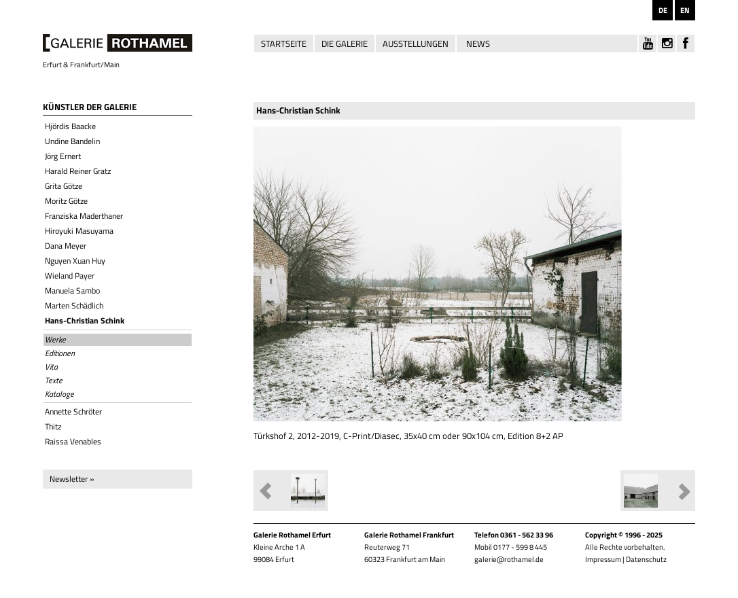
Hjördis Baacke (70, 126)
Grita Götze (63, 185)
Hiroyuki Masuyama (79, 230)
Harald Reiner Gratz (78, 170)
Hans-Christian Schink (84, 320)
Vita (51, 367)
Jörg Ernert (63, 156)
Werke (55, 340)
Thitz (53, 426)
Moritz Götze (66, 200)
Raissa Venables (73, 441)
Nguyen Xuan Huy (75, 260)
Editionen (60, 353)
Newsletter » (72, 478)
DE (662, 10)
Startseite (283, 43)
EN (685, 10)
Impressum (603, 559)
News (478, 43)
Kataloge (59, 394)
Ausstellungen (416, 43)
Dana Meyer (65, 245)
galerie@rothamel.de (509, 559)
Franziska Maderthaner (84, 215)
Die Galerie (344, 43)
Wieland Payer (69, 275)
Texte (54, 380)
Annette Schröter (73, 411)
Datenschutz (646, 559)
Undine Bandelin (72, 141)
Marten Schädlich (74, 305)
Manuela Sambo (72, 290)
